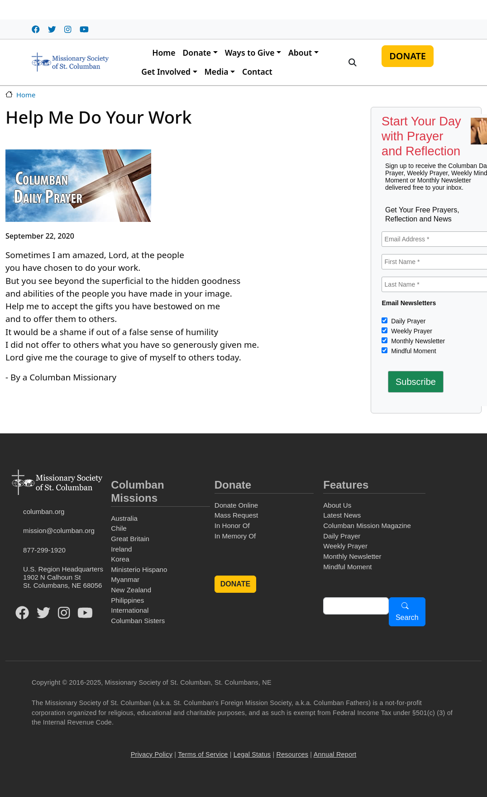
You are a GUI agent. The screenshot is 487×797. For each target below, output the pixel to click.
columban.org (43, 511)
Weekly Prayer (410, 331)
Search (407, 617)
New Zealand (131, 590)
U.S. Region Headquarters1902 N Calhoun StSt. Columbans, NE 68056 (63, 577)
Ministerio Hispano (139, 569)
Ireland (121, 549)
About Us (337, 505)
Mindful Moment (412, 351)
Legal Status (252, 754)
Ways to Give (250, 52)
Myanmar (125, 579)
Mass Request (236, 515)
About (300, 52)
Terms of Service (203, 754)
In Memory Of (235, 536)
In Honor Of (232, 525)
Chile (118, 528)
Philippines (127, 600)
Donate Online (236, 505)
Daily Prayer (407, 321)
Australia (124, 518)
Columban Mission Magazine (367, 525)
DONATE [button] (235, 584)
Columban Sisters (138, 620)
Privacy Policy (151, 754)
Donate (196, 52)
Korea (120, 559)
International (129, 610)
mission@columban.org (59, 530)
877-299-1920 (44, 550)
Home (163, 52)
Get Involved (166, 71)
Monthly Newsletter (417, 341)
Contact (257, 71)
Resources (293, 754)
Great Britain (130, 539)
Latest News (342, 515)
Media (217, 71)
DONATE (407, 56)
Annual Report (335, 754)
